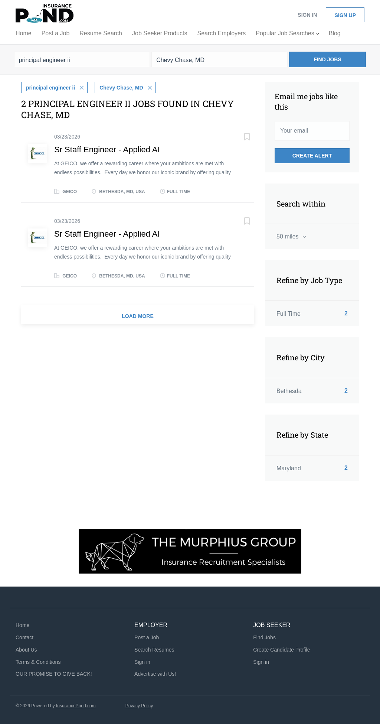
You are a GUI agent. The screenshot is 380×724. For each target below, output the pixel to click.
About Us (26, 650)
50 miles (288, 236)
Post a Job (146, 637)
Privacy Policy (139, 705)
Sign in (307, 15)
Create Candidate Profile (281, 650)
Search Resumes (154, 650)
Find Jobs (327, 59)
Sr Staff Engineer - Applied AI (107, 149)
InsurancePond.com (76, 705)
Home (22, 625)
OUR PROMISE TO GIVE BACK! (54, 674)
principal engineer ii (50, 88)
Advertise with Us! (155, 674)
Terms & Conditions (38, 662)
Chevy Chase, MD (121, 88)
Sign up (345, 15)
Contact (24, 637)
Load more (138, 316)
